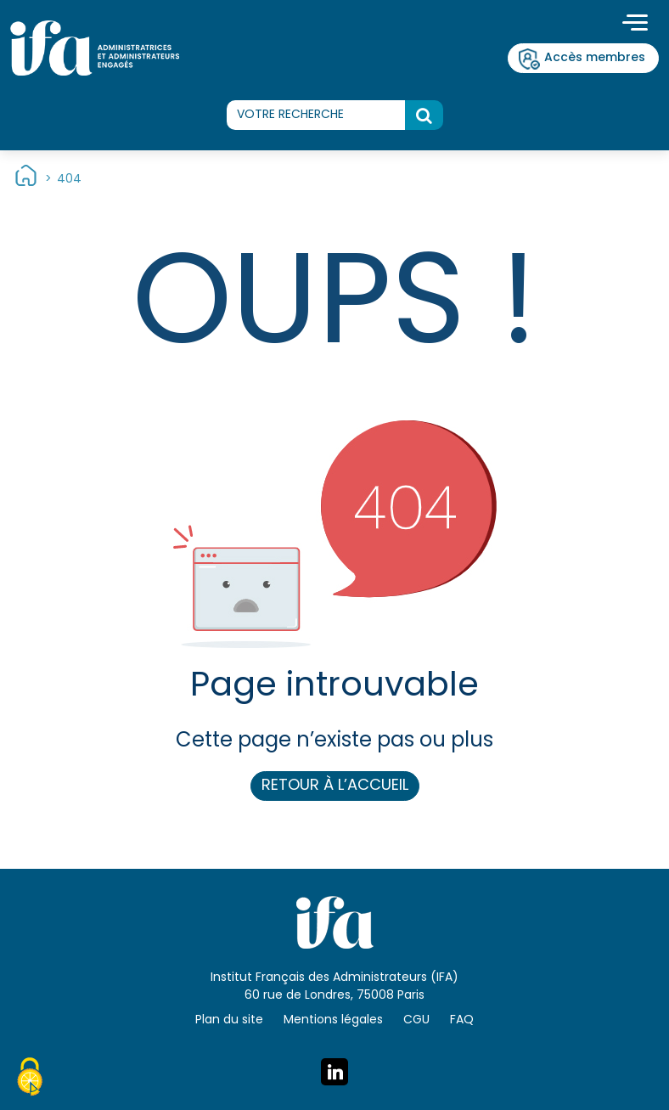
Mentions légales (333, 1020)
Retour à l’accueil (334, 786)
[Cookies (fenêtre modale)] (29, 1079)
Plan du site (229, 1020)
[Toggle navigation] (635, 24)
